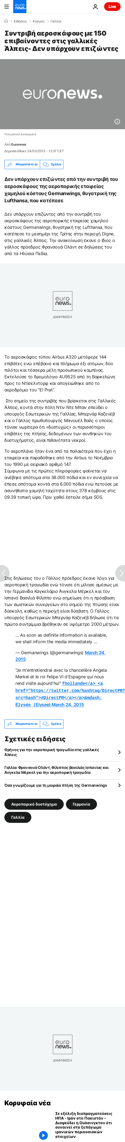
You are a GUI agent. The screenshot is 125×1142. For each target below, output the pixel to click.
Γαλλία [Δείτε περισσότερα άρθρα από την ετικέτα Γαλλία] (17, 814)
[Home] (6, 21)
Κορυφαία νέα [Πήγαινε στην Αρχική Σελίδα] (27, 1101)
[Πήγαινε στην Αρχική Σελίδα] (19, 6)
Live (112, 6)
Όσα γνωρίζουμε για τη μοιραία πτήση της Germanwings (55, 783)
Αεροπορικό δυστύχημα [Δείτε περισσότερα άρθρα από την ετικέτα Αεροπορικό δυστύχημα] (34, 801)
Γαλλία (56, 21)
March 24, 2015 (68, 703)
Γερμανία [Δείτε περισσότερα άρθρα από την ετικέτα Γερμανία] (81, 801)
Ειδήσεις (20, 21)
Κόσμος (39, 21)
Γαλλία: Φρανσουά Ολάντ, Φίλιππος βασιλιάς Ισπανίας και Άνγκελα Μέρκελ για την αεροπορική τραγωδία (56, 767)
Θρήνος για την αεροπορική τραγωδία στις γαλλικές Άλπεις (51, 750)
